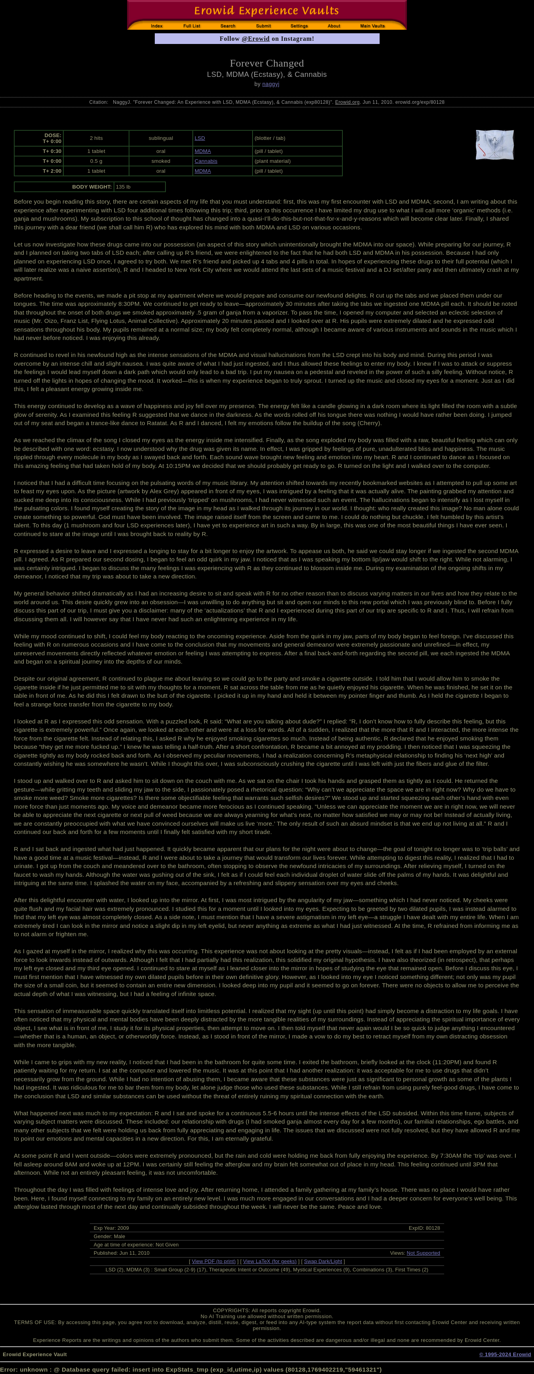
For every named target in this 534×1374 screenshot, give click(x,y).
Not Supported (424, 1253)
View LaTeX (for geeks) (269, 1261)
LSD (200, 138)
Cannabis (206, 161)
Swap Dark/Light (323, 1261)
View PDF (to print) (214, 1261)
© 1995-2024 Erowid (505, 1354)
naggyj (270, 84)
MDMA (203, 151)
